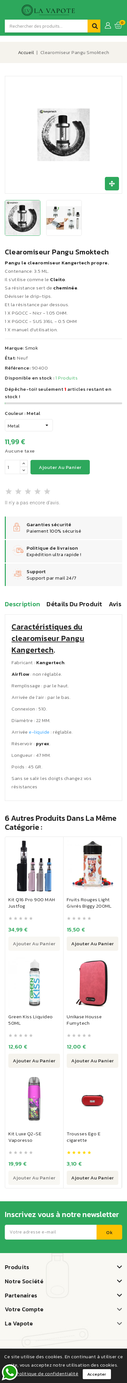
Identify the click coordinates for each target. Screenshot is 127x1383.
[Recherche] (46, 26)
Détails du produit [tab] (74, 604)
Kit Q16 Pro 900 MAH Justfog (31, 903)
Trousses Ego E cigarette (83, 1137)
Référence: (17, 367)
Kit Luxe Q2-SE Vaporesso (24, 1137)
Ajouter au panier (60, 467)
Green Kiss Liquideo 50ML (30, 1020)
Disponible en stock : (30, 377)
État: (10, 358)
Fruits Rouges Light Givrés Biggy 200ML (89, 903)
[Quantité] (12, 467)
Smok (31, 348)
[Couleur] (29, 425)
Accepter (96, 1374)
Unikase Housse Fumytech (84, 1020)
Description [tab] (22, 604)
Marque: (14, 348)
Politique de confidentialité (47, 1373)
